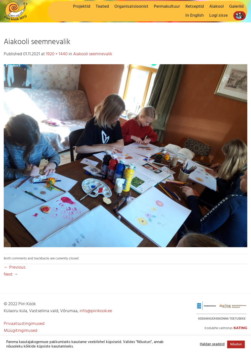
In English (194, 15)
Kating (240, 328)
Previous (14, 267)
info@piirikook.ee (96, 311)
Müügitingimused (20, 330)
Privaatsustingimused (24, 323)
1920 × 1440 (57, 54)
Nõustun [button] (236, 344)
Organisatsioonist (131, 6)
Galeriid (236, 6)
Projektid (81, 6)
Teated (102, 6)
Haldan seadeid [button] (212, 344)
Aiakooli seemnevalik (92, 54)
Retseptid (194, 6)
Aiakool (216, 6)
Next (11, 274)
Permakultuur (167, 6)
